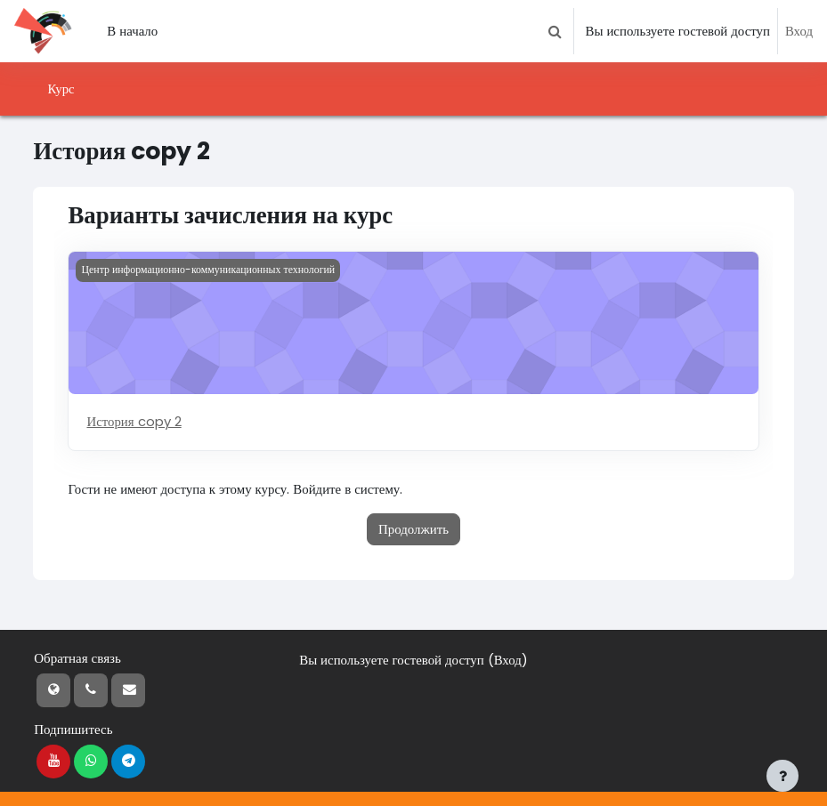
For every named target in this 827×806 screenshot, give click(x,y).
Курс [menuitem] (60, 88)
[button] (554, 31)
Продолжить (413, 529)
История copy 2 (133, 421)
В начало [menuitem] (132, 30)
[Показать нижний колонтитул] (782, 776)
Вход (799, 30)
